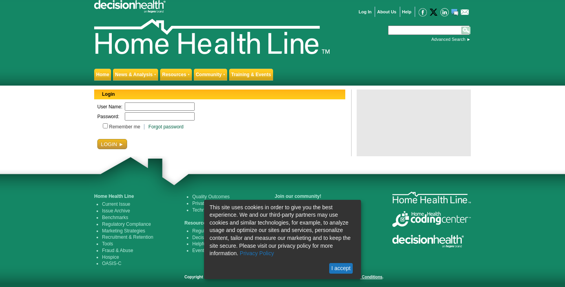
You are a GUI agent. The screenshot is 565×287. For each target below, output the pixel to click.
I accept (340, 268)
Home (102, 74)
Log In (365, 11)
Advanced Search (448, 39)
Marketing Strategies (123, 231)
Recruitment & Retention (127, 237)
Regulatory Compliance (126, 224)
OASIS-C (111, 263)
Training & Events (251, 74)
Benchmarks (115, 217)
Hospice (110, 257)
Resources (176, 74)
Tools (107, 244)
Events (199, 250)
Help (407, 11)
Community (210, 74)
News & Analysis (135, 74)
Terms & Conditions (363, 277)
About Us (386, 11)
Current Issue (116, 204)
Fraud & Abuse (117, 250)
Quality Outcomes (211, 196)
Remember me (124, 127)
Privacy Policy (257, 253)
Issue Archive (116, 211)
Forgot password (165, 127)
